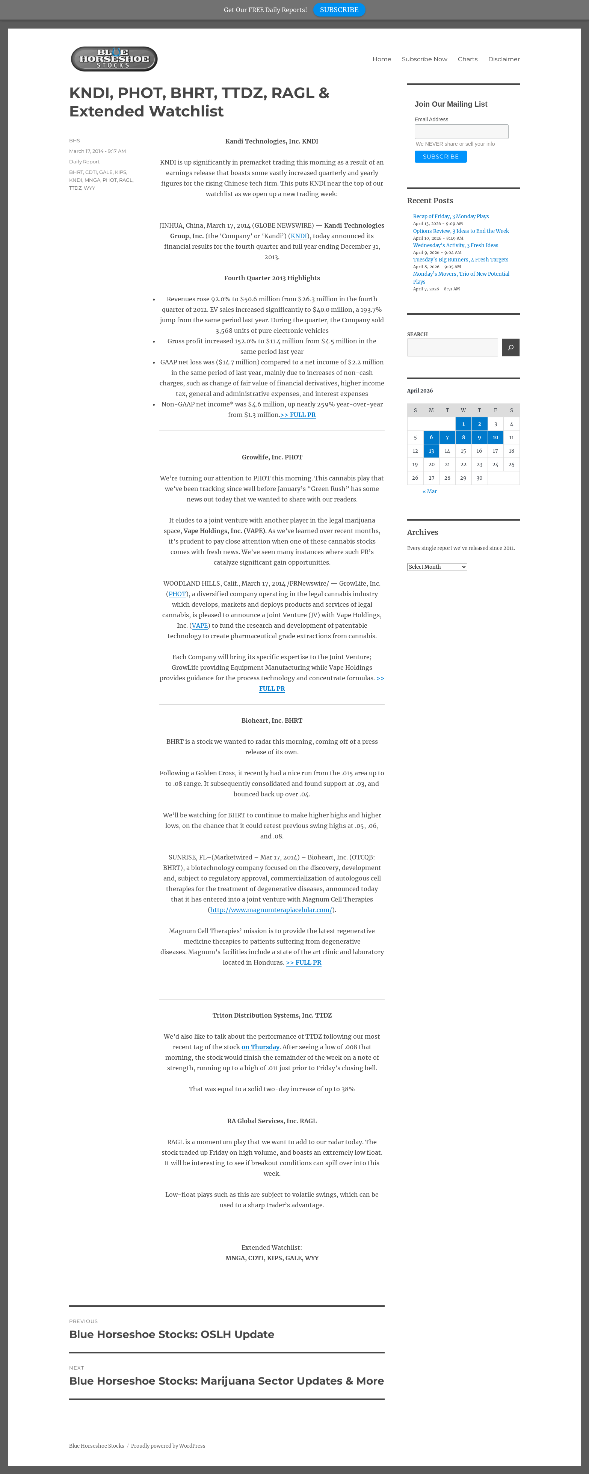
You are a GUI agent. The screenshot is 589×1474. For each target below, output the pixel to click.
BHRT (76, 172)
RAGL (126, 180)
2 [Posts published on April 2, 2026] (479, 424)
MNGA (92, 180)
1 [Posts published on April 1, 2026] (463, 424)
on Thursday (260, 1047)
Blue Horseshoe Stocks (96, 1446)
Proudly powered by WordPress (168, 1446)
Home (382, 59)
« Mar (430, 491)
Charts (468, 59)
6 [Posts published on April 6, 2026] (431, 437)
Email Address (431, 119)
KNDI (299, 236)
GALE (106, 172)
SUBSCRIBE (339, 9)
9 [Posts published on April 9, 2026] (479, 437)
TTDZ (75, 188)
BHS (74, 140)
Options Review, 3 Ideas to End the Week (461, 231)
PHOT (177, 594)
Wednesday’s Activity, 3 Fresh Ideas (455, 245)
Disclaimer (504, 59)
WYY (89, 188)
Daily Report (84, 162)
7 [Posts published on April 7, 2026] (447, 437)
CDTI (91, 172)
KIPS (120, 172)
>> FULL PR (298, 414)
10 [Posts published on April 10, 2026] (495, 437)
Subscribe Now (424, 59)
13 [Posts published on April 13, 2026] (431, 451)
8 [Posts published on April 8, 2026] (463, 437)
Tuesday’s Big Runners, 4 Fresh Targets (461, 260)
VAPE (200, 625)
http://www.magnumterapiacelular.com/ (271, 910)
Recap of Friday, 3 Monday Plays (451, 216)
